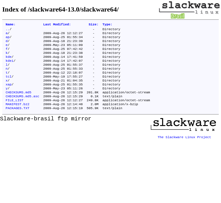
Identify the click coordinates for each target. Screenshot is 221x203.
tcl (9, 84)
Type (107, 25)
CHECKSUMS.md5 (18, 102)
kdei (10, 66)
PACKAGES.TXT (17, 120)
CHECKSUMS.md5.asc (22, 107)
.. (8, 30)
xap (9, 93)
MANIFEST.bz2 (17, 116)
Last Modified (57, 25)
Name (11, 25)
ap (8, 39)
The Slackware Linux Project (184, 147)
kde (9, 61)
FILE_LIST (14, 111)
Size (93, 25)
